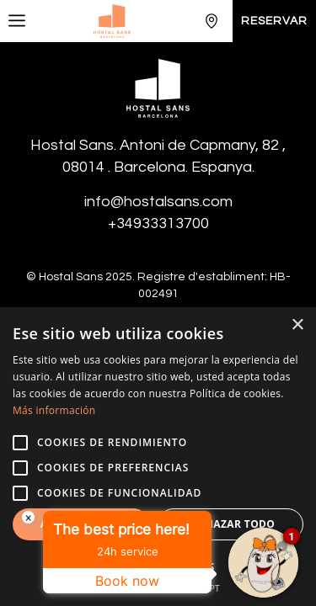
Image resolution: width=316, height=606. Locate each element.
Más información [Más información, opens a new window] (54, 410)
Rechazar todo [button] (230, 524)
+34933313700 (158, 223)
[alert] (158, 456)
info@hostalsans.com (158, 202)
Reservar (274, 21)
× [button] (297, 325)
